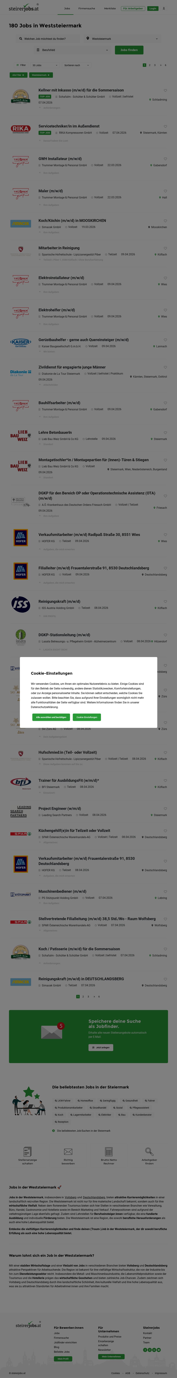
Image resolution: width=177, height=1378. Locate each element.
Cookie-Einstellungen (87, 717)
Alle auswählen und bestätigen (51, 717)
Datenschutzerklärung (44, 707)
